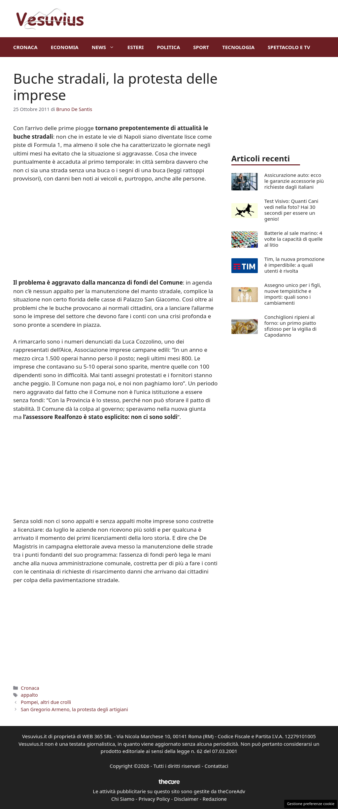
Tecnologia (238, 47)
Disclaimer (186, 798)
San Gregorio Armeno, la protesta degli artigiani (74, 709)
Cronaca (25, 47)
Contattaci (216, 766)
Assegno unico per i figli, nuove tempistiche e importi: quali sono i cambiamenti (292, 294)
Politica (168, 47)
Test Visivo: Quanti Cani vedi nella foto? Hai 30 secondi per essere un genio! (291, 210)
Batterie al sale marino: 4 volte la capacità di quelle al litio (293, 239)
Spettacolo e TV (289, 47)
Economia (65, 47)
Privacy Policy (154, 798)
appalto (29, 695)
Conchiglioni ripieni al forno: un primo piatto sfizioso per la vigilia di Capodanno (290, 326)
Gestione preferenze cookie (310, 803)
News (106, 47)
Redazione (215, 798)
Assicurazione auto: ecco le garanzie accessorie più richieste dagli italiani (294, 181)
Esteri (135, 47)
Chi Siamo (122, 798)
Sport (201, 47)
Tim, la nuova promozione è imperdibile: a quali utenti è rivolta (294, 265)
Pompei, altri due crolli (46, 702)
